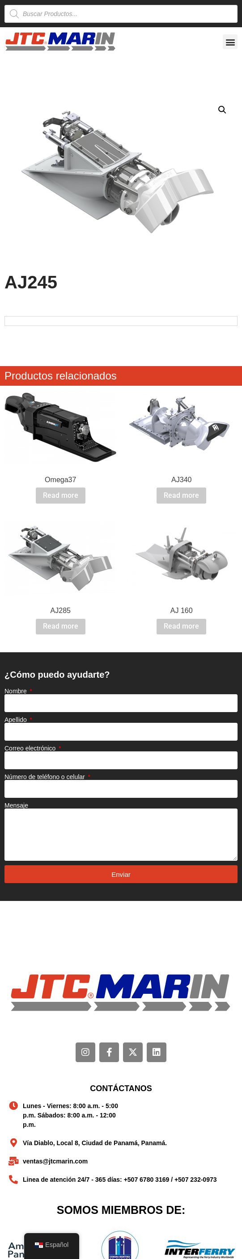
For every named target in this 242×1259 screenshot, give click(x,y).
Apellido (16, 720)
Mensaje (16, 805)
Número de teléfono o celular (45, 777)
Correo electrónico (30, 748)
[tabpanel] (121, 320)
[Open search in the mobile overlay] (121, 14)
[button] (230, 41)
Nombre (16, 691)
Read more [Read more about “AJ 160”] (181, 626)
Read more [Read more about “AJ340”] (181, 495)
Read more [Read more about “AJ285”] (60, 626)
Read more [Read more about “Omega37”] (60, 495)
